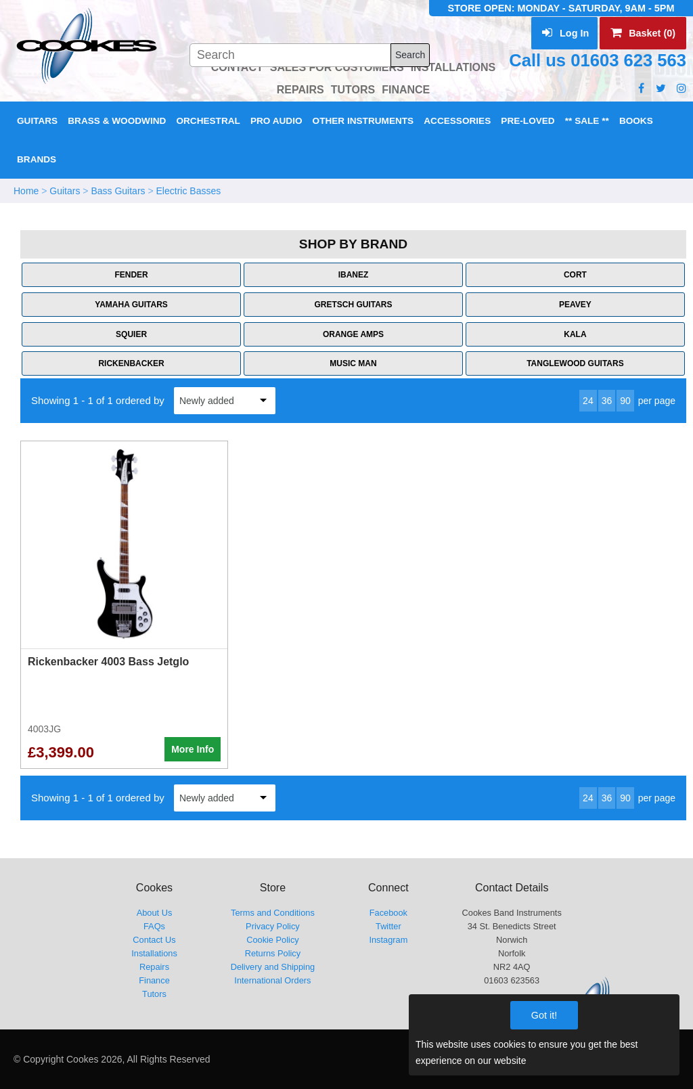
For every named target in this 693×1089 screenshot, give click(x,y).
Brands (36, 159)
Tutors (154, 994)
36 (607, 400)
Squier (131, 334)
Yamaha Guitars (131, 304)
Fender (131, 275)
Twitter (388, 926)
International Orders (272, 980)
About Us (155, 913)
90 (625, 400)
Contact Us (154, 940)
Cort (575, 275)
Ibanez (353, 275)
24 (588, 400)
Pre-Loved (527, 121)
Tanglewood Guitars (575, 363)
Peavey (575, 304)
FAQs (154, 926)
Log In (565, 33)
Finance (154, 980)
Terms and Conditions (273, 913)
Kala (575, 334)
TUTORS (353, 89)
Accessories (457, 121)
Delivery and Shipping (273, 967)
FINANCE (406, 89)
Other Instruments (363, 121)
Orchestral (208, 121)
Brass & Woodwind (117, 121)
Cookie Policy (272, 940)
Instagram (388, 940)
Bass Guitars (118, 190)
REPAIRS (300, 89)
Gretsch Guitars (353, 304)
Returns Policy (273, 953)
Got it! (544, 1015)
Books (636, 121)
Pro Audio (276, 121)
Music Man (353, 363)
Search (410, 54)
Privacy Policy (273, 926)
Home (26, 190)
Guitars (37, 121)
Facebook (388, 913)
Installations (154, 953)
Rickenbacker (131, 363)
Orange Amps (353, 334)
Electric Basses (188, 190)
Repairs (154, 967)
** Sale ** (587, 121)
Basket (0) (642, 33)
